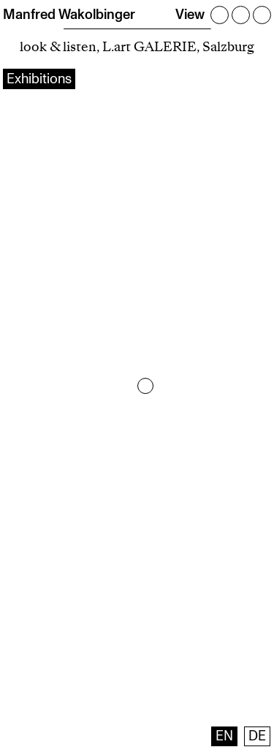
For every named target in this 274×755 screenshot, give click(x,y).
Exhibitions (39, 78)
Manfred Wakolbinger (69, 14)
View (190, 14)
